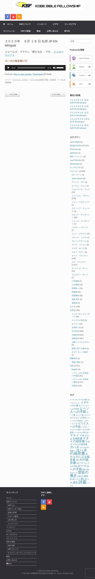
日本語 (74, 386)
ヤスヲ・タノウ (78, 248)
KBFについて (25, 24)
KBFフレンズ (13, 549)
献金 (39, 31)
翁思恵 (74, 303)
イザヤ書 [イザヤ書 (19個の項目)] (74, 405)
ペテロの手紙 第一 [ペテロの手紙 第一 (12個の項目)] (82, 433)
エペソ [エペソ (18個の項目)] (82, 405)
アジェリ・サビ (78, 182)
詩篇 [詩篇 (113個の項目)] (83, 482)
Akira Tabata (75, 142)
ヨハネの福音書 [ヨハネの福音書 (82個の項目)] (79, 452)
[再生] (8, 67)
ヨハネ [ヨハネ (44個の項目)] (74, 447)
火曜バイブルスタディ (81, 342)
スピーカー (74, 171)
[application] (35, 68)
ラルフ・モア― (78, 252)
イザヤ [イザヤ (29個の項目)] (85, 402)
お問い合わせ (52, 31)
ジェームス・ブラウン (20, 79)
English (75, 369)
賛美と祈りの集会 (79, 348)
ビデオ (56, 24)
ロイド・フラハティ (80, 256)
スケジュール (9, 31)
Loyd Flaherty (75, 160)
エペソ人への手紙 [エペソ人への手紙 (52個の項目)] (79, 410)
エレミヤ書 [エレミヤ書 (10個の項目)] (79, 415)
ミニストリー (13, 524)
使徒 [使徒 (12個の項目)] (84, 469)
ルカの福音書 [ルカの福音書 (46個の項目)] (79, 461)
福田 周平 (75, 299)
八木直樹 (75, 285)
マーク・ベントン (79, 245)
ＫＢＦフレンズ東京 (80, 352)
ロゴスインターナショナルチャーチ (22, 553)
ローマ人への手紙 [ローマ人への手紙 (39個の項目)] (80, 467)
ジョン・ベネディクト (81, 202)
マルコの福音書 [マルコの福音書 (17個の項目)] (80, 444)
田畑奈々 (75, 288)
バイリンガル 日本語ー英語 (39, 79)
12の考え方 (12, 520)
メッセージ (42, 24)
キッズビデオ (70, 24)
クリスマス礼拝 (78, 320)
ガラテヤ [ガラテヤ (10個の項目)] (87, 415)
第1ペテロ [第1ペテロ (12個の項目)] (76, 479)
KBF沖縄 (11, 545)
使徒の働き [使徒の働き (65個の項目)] (79, 473)
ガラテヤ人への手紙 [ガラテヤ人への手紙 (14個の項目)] (78, 418)
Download (38, 74)
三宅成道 (75, 281)
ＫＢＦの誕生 (13, 516)
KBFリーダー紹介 (15, 509)
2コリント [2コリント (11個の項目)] (76, 403)
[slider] (31, 67)
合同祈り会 (76, 327)
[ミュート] (54, 67)
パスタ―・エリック (80, 227)
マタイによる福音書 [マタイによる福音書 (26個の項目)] (80, 437)
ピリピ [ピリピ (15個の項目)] (75, 424)
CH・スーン (77, 175)
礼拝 (72, 310)
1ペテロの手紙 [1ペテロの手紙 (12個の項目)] (81, 400)
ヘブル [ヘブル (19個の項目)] (84, 427)
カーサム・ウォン (79, 186)
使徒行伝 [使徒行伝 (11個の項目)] (80, 476)
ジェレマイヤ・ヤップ (81, 189)
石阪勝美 (75, 296)
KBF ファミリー (76, 157)
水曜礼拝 (75, 338)
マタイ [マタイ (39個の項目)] (74, 435)
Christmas (74, 149)
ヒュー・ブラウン (79, 234)
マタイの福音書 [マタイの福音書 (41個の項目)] (79, 440)
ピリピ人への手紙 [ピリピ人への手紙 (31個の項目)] (79, 425)
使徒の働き (76, 362)
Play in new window (23, 74)
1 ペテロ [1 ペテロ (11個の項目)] (73, 399)
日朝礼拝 (75, 335)
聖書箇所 (73, 358)
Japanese (74, 153)
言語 (72, 366)
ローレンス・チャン (80, 268)
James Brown (77, 178)
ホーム (8, 24)
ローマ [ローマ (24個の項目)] (80, 463)
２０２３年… (12, 94)
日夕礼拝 (53, 79)
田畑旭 (74, 292)
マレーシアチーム (79, 241)
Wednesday (74, 164)
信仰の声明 (12, 512)
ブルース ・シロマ (79, 237)
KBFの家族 (26, 31)
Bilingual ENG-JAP (77, 146)
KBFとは (11, 505)
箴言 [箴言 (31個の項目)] (75, 482)
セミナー (75, 324)
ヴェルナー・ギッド (80, 275)
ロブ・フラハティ (79, 262)
